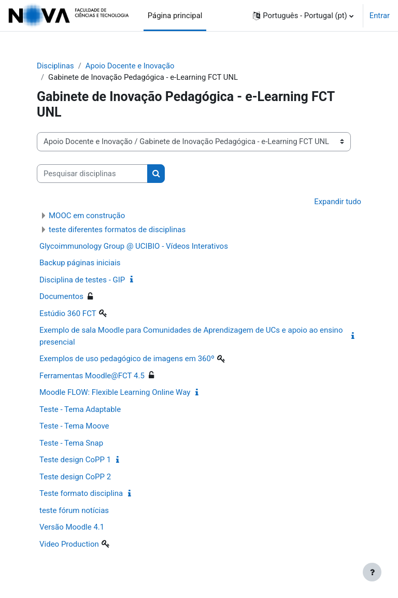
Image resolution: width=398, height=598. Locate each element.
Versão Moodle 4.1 (71, 527)
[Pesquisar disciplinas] (92, 173)
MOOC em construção (87, 215)
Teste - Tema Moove (74, 426)
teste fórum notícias (74, 510)
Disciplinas (55, 65)
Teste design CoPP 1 (75, 459)
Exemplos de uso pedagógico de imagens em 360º (127, 358)
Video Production (69, 544)
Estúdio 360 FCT (67, 313)
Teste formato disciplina (81, 493)
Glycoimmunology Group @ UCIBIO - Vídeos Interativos (133, 246)
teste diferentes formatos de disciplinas (117, 229)
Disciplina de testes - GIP (82, 279)
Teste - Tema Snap (71, 443)
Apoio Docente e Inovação (130, 65)
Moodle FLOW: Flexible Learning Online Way (114, 392)
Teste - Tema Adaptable (80, 409)
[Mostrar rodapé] (372, 572)
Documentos (61, 296)
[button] (303, 15)
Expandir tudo (337, 201)
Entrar (379, 15)
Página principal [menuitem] (175, 15)
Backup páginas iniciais (80, 262)
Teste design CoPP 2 (75, 476)
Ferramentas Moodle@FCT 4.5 (92, 375)
